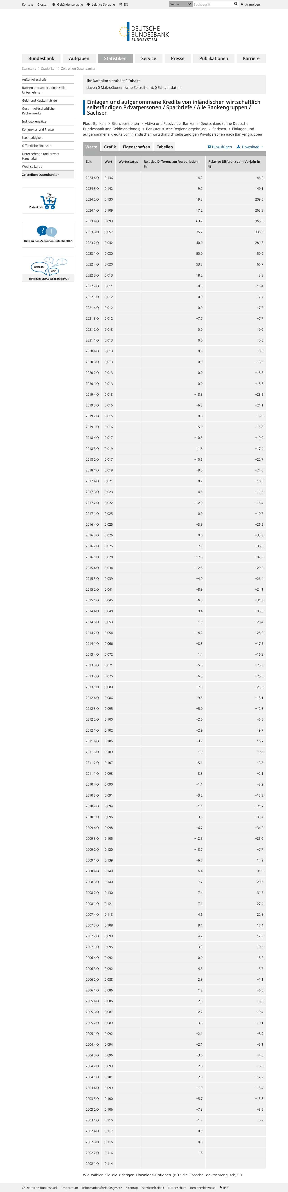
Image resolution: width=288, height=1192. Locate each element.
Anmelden (250, 4)
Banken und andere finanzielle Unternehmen (43, 89)
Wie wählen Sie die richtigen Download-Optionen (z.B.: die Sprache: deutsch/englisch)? (161, 1174)
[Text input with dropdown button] (216, 4)
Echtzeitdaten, (168, 87)
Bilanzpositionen (125, 123)
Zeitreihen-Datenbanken (78, 68)
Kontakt (27, 4)
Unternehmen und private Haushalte (41, 156)
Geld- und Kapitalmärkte (39, 100)
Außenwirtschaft (34, 79)
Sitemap (132, 1187)
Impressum (70, 1187)
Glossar (42, 4)
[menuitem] (41, 58)
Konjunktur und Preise (38, 129)
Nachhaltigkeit (32, 137)
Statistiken (48, 68)
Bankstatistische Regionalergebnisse (176, 128)
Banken (99, 123)
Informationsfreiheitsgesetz (102, 1187)
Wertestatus (128, 161)
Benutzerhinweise (203, 1187)
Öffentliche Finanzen (36, 145)
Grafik (110, 147)
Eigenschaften (136, 147)
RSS (224, 1187)
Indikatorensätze (34, 121)
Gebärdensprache (67, 4)
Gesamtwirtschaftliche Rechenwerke (38, 110)
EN (123, 4)
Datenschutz (177, 1187)
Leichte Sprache (101, 4)
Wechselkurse (32, 166)
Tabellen (165, 147)
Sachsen (219, 128)
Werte (91, 147)
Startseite (29, 68)
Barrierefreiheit (153, 1187)
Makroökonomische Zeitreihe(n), (126, 87)
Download (250, 147)
